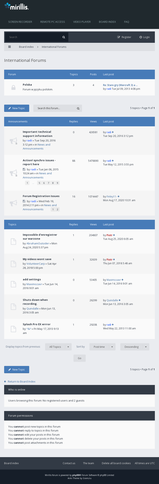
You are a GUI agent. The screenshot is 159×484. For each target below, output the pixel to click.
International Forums (54, 47)
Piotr (109, 235)
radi (109, 89)
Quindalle (32, 308)
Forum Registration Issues (41, 196)
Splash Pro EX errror (37, 324)
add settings (32, 279)
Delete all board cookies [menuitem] (116, 463)
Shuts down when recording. (35, 302)
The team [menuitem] (88, 463)
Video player (82, 22)
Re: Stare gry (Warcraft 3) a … (120, 85)
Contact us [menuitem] (69, 463)
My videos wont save (37, 259)
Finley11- (112, 196)
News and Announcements (36, 147)
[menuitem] (144, 37)
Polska (27, 84)
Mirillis (48, 475)
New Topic (16, 108)
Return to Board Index (21, 381)
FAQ (126, 22)
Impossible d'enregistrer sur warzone (40, 237)
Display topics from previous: (39, 346)
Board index (107, 22)
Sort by (96, 346)
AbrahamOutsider (37, 243)
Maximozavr (34, 284)
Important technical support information (37, 134)
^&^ (28, 329)
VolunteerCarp (35, 263)
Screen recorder (20, 22)
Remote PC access (52, 22)
